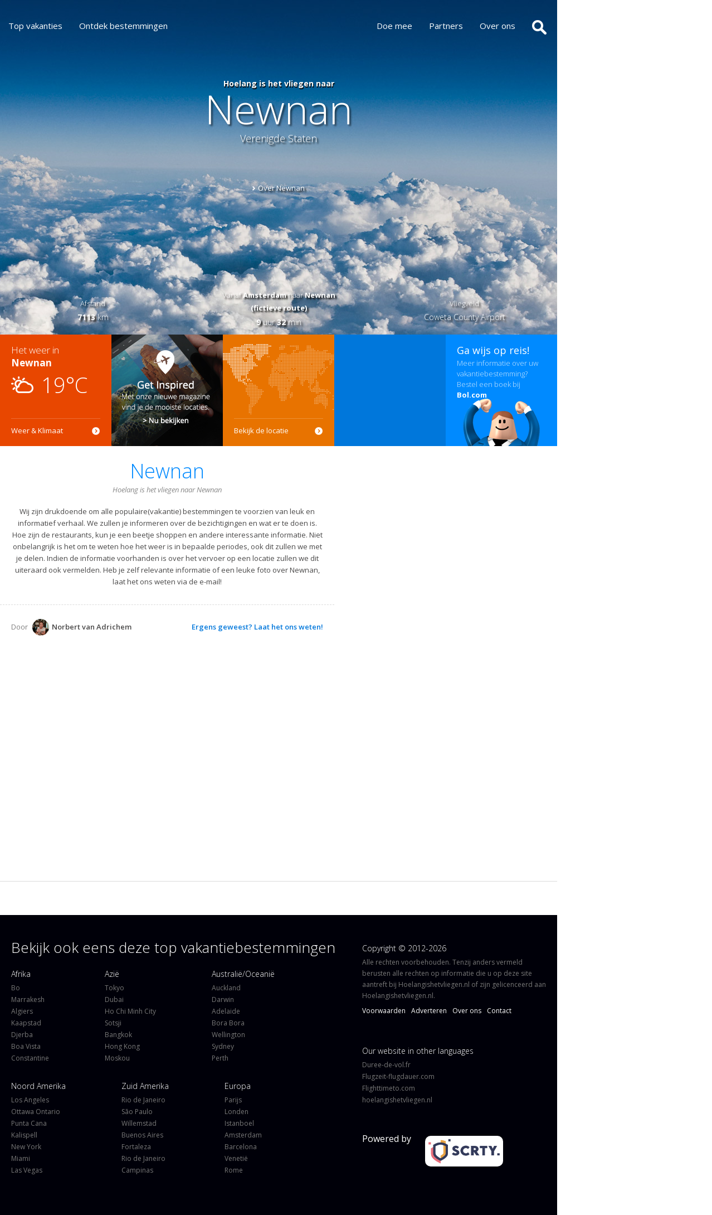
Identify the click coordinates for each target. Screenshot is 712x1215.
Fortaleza (136, 1146)
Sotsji (113, 1023)
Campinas (137, 1170)
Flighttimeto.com (388, 1088)
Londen (236, 1111)
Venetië (236, 1158)
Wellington (228, 1034)
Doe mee (397, 25)
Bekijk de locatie (261, 430)
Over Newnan (281, 188)
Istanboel (239, 1123)
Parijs (233, 1100)
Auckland (226, 988)
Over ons (500, 25)
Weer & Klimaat (37, 430)
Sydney (223, 1046)
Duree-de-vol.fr (386, 1064)
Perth (220, 1058)
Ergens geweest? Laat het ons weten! (257, 627)
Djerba (22, 1034)
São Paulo (137, 1111)
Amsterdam (243, 1135)
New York (26, 1146)
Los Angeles (30, 1100)
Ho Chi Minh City (130, 1011)
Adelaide (226, 1011)
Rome (234, 1170)
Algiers (22, 1011)
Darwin (223, 999)
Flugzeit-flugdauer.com (398, 1076)
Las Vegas (26, 1170)
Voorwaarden (384, 1010)
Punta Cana (29, 1123)
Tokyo (114, 988)
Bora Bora (228, 1023)
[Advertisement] (390, 390)
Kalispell (24, 1135)
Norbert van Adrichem (81, 627)
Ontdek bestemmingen (123, 25)
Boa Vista (26, 1046)
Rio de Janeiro (143, 1100)
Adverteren (429, 1010)
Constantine (30, 1058)
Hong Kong (122, 1046)
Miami (20, 1158)
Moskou (117, 1058)
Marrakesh (28, 999)
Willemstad (139, 1123)
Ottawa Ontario (35, 1111)
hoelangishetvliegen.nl (397, 1100)
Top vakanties (35, 25)
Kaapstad (26, 1023)
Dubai (114, 999)
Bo (15, 988)
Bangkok (118, 1034)
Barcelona (241, 1146)
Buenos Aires (142, 1135)
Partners (449, 25)
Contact (499, 1010)
